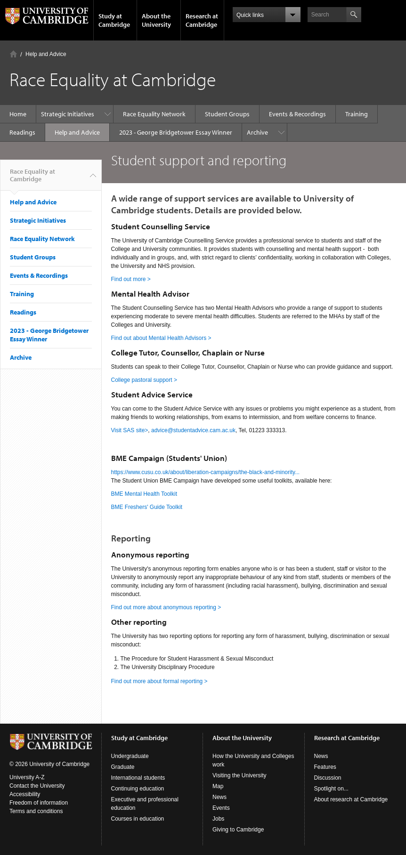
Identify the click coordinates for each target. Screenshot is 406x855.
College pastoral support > (144, 380)
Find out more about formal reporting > (159, 681)
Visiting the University (239, 775)
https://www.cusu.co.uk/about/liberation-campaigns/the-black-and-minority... (205, 472)
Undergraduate (130, 756)
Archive (257, 132)
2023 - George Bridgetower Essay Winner (175, 132)
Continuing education (137, 788)
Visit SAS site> (129, 430)
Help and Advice (45, 54)
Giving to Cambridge (238, 829)
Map (217, 786)
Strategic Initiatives (67, 114)
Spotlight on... (331, 788)
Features (325, 767)
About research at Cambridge (351, 799)
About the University (156, 20)
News (219, 797)
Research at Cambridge (202, 20)
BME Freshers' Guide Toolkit (146, 507)
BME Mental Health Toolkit (144, 494)
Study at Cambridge (114, 20)
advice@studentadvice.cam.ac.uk (193, 430)
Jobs (218, 818)
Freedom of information (38, 802)
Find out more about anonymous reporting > (166, 607)
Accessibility (24, 794)
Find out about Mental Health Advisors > (161, 338)
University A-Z (27, 777)
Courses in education (137, 818)
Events (221, 808)
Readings (22, 132)
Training (356, 114)
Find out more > (131, 279)
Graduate (123, 767)
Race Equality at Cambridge (32, 179)
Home (13, 54)
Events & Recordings (297, 114)
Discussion (327, 777)
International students (138, 777)
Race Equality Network (154, 114)
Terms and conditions (36, 811)
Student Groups (227, 114)
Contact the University (37, 785)
